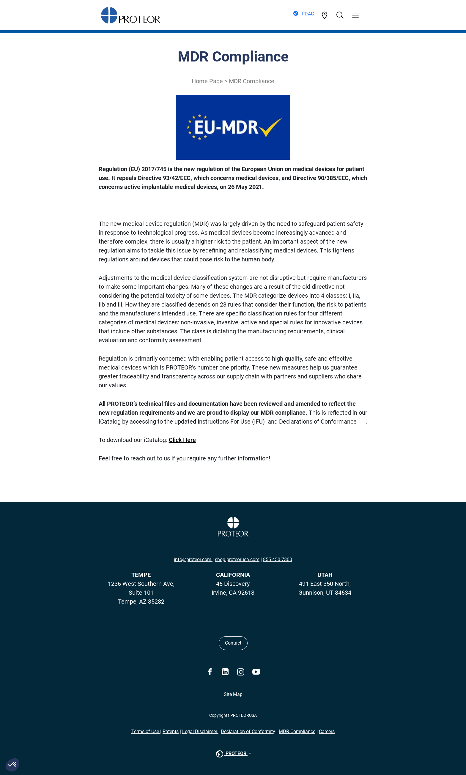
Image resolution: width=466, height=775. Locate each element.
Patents (171, 731)
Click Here (182, 439)
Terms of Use (145, 731)
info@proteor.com (193, 559)
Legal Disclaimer (200, 731)
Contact (233, 643)
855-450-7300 (277, 559)
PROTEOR (231, 754)
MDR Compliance (297, 731)
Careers (327, 731)
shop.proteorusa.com (237, 559)
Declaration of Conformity (248, 731)
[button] (12, 765)
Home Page (207, 81)
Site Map (233, 694)
